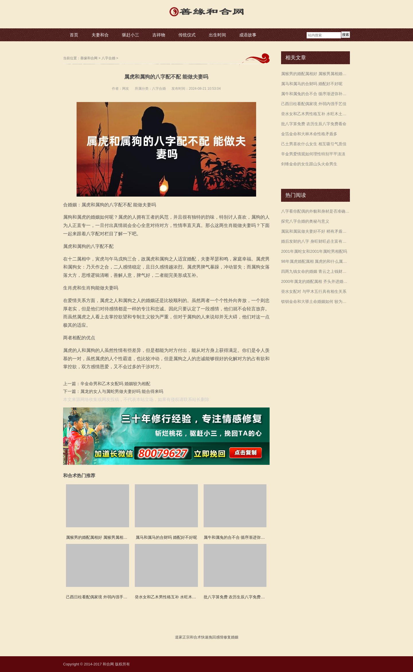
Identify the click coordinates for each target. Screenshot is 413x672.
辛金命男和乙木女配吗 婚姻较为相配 (115, 383)
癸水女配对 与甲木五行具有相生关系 (313, 291)
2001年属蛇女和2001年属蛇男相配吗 (314, 251)
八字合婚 (108, 58)
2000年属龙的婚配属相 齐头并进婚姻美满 (315, 281)
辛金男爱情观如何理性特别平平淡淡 (313, 154)
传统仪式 (187, 34)
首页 (74, 34)
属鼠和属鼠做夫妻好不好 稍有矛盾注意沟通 (315, 231)
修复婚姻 (230, 637)
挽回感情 (216, 637)
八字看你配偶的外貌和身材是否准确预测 (315, 211)
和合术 (195, 637)
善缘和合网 (89, 58)
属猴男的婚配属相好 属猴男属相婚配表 (315, 73)
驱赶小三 (130, 34)
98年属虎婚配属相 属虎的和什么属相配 (315, 261)
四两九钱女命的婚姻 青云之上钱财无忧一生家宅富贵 (315, 271)
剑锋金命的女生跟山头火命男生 (309, 164)
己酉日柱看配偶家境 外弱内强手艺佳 (313, 103)
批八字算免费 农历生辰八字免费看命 (313, 124)
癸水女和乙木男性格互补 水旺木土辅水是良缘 (315, 113)
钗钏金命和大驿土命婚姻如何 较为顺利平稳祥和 (315, 301)
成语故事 (247, 34)
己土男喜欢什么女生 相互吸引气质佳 (313, 144)
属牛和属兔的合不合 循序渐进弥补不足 (315, 93)
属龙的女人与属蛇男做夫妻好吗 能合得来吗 (121, 391)
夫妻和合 (100, 34)
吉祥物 (158, 34)
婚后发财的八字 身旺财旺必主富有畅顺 (315, 241)
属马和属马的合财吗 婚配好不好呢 (311, 83)
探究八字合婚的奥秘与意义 (305, 221)
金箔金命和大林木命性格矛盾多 (309, 134)
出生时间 (217, 34)
